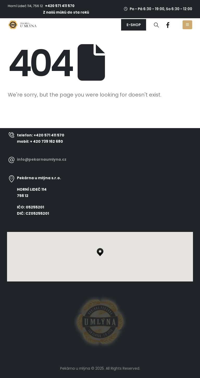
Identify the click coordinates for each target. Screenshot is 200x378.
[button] (133, 25)
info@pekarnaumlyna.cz (41, 159)
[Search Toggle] (156, 25)
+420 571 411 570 (59, 5)
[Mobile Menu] (187, 24)
